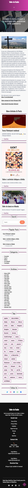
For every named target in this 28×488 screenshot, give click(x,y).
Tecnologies (11, 260)
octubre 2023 (11, 289)
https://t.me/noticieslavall (7, 97)
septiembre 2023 (11, 290)
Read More (6, 139)
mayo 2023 (11, 293)
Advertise (14, 436)
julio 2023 (11, 292)
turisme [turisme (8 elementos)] (17, 361)
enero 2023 (11, 296)
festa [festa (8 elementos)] (9, 348)
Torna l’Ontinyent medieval (11, 236)
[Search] (18, 222)
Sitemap (14, 431)
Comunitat (11, 257)
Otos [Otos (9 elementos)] (16, 356)
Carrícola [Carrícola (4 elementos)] (14, 341)
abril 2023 (11, 294)
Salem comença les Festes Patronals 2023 (11, 100)
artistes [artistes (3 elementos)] (10, 338)
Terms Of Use (14, 421)
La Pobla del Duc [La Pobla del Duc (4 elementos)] (14, 351)
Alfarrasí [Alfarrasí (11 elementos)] (17, 336)
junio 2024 (11, 283)
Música (10, 259)
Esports (10, 258)
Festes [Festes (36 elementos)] (12, 348)
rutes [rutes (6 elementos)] (9, 361)
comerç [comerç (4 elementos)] (15, 343)
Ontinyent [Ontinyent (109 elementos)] (13, 356)
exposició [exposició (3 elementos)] (16, 346)
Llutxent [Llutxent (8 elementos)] (10, 353)
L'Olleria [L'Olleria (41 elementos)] (10, 351)
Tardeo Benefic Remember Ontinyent (9, 104)
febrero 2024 (11, 286)
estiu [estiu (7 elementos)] (13, 346)
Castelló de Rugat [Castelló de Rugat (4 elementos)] (11, 343)
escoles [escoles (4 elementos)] (10, 346)
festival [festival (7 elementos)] (15, 348)
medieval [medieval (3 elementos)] (14, 353)
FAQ (14, 433)
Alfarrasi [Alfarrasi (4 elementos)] (13, 336)
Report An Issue (14, 428)
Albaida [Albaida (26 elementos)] (10, 336)
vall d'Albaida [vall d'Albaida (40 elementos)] (10, 363)
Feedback (14, 426)
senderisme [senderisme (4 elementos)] (13, 361)
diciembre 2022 (11, 297)
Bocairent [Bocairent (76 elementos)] (10, 341)
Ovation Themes (6, 482)
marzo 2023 (11, 295)
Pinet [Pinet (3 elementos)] (13, 358)
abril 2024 (11, 285)
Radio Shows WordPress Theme (9, 480)
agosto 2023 (11, 291)
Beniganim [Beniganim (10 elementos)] (17, 338)
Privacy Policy (14, 424)
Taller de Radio (14, 1)
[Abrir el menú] (14, 7)
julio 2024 (11, 282)
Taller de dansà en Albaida (11, 241)
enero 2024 (11, 287)
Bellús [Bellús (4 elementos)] (13, 338)
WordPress (14, 482)
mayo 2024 (11, 284)
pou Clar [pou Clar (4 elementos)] (16, 358)
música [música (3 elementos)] (10, 356)
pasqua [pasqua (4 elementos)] (10, 358)
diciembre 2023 (11, 288)
